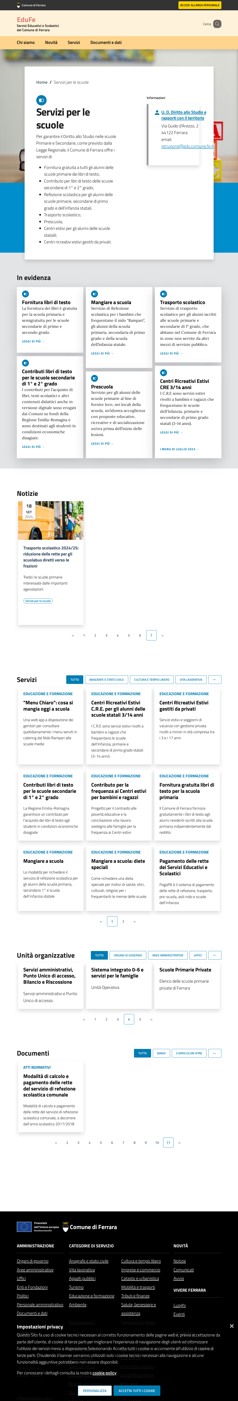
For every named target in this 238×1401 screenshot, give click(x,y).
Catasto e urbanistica (140, 1278)
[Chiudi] (231, 1324)
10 (157, 1142)
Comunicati (183, 1269)
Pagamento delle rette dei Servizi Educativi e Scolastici (184, 867)
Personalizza (95, 1390)
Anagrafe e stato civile (89, 1260)
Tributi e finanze (135, 1295)
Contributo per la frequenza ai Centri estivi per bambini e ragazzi (118, 791)
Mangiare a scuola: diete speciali (118, 864)
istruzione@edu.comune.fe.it (187, 146)
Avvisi (178, 1278)
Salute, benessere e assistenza (138, 1309)
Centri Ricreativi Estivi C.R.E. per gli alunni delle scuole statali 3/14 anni (118, 709)
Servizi (74, 42)
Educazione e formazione (91, 1295)
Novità (51, 42)
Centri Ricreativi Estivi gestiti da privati (183, 706)
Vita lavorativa (82, 1269)
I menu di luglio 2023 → (180, 449)
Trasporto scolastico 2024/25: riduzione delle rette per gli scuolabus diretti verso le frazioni (51, 557)
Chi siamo (26, 42)
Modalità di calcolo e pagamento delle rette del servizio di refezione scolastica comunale (49, 1085)
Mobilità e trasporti (138, 1287)
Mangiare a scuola (111, 302)
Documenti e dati (106, 42)
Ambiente (78, 1304)
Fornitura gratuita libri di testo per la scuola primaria (186, 791)
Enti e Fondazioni (32, 1287)
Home (41, 82)
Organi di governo (33, 1260)
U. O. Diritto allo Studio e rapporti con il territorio (183, 115)
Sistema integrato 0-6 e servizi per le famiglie (117, 973)
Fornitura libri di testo (46, 302)
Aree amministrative (35, 1269)
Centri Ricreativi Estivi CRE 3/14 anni (184, 384)
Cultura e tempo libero (141, 1260)
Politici (23, 1295)
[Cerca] (216, 24)
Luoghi (179, 1305)
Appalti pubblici (82, 1278)
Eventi (179, 1314)
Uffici (21, 1278)
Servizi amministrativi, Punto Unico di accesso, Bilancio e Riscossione (49, 976)
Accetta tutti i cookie (137, 1390)
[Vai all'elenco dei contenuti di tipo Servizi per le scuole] (38, 600)
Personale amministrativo (40, 1304)
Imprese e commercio (140, 1269)
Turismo (76, 1287)
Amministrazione (35, 1245)
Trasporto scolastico (182, 302)
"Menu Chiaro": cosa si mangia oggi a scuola (48, 706)
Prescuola (102, 386)
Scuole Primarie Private (185, 969)
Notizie (179, 1260)
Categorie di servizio (91, 1245)
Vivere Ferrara (189, 1290)
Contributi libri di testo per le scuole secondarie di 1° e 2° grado (48, 377)
